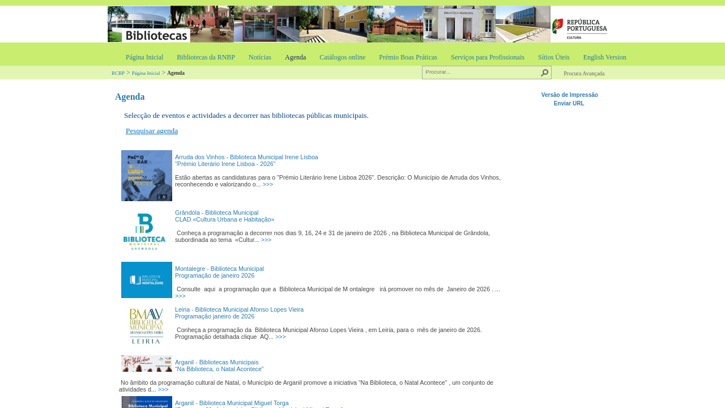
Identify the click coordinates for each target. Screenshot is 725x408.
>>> (268, 184)
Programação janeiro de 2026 (214, 316)
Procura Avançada (584, 73)
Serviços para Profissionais (487, 57)
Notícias (260, 57)
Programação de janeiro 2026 (214, 275)
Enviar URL (570, 103)
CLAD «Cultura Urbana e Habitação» (224, 219)
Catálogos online (342, 57)
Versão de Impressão (569, 95)
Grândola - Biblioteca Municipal (217, 212)
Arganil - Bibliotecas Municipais (216, 362)
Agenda (295, 57)
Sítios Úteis (554, 57)
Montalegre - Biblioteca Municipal (219, 268)
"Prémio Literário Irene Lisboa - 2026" (225, 163)
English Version (604, 57)
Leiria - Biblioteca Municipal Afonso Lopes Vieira (239, 309)
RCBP (118, 73)
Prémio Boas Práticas (408, 57)
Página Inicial (144, 57)
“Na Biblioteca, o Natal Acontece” (219, 369)
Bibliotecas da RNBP (206, 57)
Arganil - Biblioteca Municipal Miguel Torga (232, 403)
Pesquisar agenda (152, 130)
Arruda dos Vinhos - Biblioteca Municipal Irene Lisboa (246, 157)
